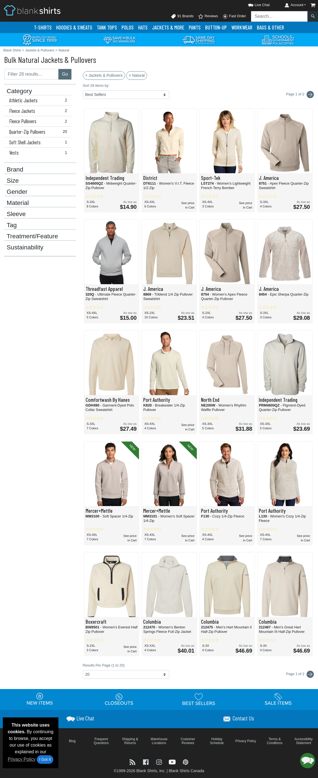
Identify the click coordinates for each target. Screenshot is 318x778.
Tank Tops (107, 27)
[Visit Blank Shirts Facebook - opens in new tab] (146, 761)
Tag (12, 225)
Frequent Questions (101, 741)
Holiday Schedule (217, 741)
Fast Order (234, 16)
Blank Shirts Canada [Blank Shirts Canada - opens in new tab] (186, 771)
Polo (127, 27)
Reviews (208, 16)
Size (13, 181)
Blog (72, 741)
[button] (254, 4)
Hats (143, 27)
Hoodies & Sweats (74, 27)
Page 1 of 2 (300, 674)
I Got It (45, 759)
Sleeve (16, 214)
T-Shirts (43, 27)
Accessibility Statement (303, 741)
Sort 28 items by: (96, 85)
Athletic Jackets (39, 100)
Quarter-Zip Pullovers (39, 132)
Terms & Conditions (275, 741)
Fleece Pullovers (39, 121)
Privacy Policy (22, 759)
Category (19, 91)
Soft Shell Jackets (39, 142)
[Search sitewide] (279, 16)
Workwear (241, 27)
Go (65, 74)
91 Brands (182, 16)
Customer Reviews (188, 741)
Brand (15, 170)
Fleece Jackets (39, 111)
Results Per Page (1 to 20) (104, 665)
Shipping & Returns (130, 741)
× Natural (137, 75)
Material (18, 203)
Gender (17, 192)
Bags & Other (270, 27)
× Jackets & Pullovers (104, 75)
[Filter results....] (31, 74)
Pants (195, 27)
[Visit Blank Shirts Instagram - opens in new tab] (159, 761)
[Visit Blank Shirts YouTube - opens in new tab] (173, 761)
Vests (39, 153)
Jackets (168, 27)
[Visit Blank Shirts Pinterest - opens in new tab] (186, 761)
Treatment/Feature (32, 236)
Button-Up (216, 27)
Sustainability (25, 247)
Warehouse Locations (159, 741)
